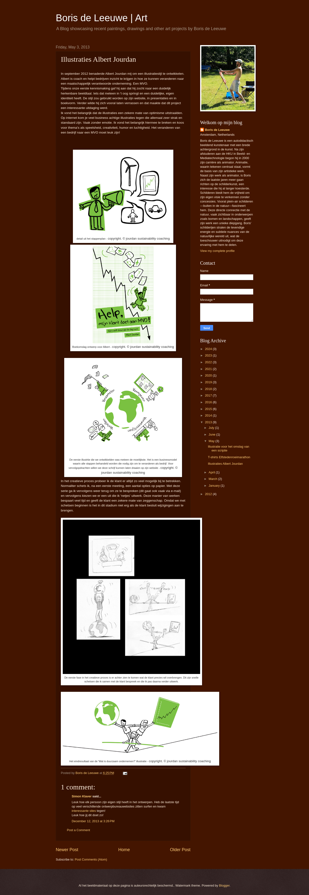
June (212, 434)
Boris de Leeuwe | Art (101, 18)
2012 (209, 494)
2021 (209, 369)
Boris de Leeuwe (217, 130)
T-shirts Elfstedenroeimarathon (229, 457)
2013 (209, 422)
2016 (209, 402)
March (213, 479)
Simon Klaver (81, 796)
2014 (209, 415)
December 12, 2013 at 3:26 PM (93, 821)
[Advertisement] (226, 576)
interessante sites (84, 811)
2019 (209, 382)
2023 (209, 355)
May (212, 441)
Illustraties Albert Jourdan (225, 463)
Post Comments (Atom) (91, 859)
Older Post (180, 849)
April (212, 472)
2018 (209, 389)
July (212, 428)
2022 (209, 362)
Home (124, 849)
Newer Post (67, 849)
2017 (209, 395)
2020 (209, 375)
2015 (209, 409)
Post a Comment (78, 830)
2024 (209, 349)
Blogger (224, 885)
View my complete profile (217, 251)
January (214, 485)
